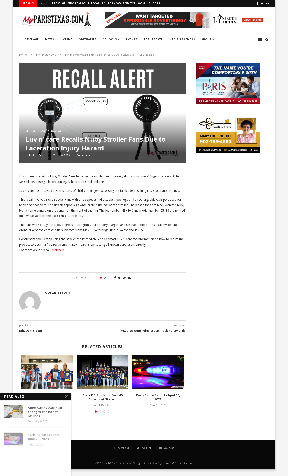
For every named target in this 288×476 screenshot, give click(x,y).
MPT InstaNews (46, 54)
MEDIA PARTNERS (182, 39)
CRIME (67, 39)
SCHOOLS (110, 39)
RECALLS (56, 130)
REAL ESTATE (153, 39)
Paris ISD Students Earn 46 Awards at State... (102, 397)
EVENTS (131, 39)
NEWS (49, 39)
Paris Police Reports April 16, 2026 (158, 397)
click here (58, 250)
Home (23, 54)
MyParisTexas (37, 155)
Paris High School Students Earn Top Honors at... (47, 397)
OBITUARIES (87, 39)
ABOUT (206, 39)
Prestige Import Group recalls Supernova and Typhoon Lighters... (107, 3)
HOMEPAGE (30, 39)
